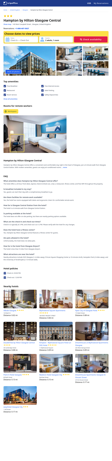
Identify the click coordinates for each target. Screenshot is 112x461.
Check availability (91, 39)
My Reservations (101, 3)
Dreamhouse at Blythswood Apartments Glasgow (91, 343)
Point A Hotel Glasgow (13, 375)
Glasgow (25, 10)
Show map (7, 24)
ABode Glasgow (10, 310)
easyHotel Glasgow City (13, 407)
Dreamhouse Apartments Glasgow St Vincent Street (90, 376)
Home (5, 10)
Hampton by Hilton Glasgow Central (41, 10)
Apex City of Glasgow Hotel (86, 310)
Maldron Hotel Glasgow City (50, 375)
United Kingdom (15, 10)
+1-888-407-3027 (22, 28)
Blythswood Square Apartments (52, 310)
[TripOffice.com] (11, 3)
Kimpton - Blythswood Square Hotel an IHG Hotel (55, 343)
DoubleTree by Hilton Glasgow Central (19, 342)
